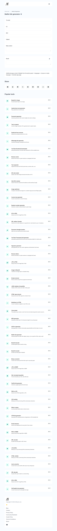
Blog (7, 508)
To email (8, 20)
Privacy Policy (9, 512)
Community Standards (11, 514)
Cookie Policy (9, 517)
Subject (8, 39)
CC (6, 26)
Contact (8, 510)
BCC (7, 33)
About (7, 521)
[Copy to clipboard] (49, 58)
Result (7, 58)
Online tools (7, 11)
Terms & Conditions (11, 519)
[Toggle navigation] (49, 4)
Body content (9, 45)
